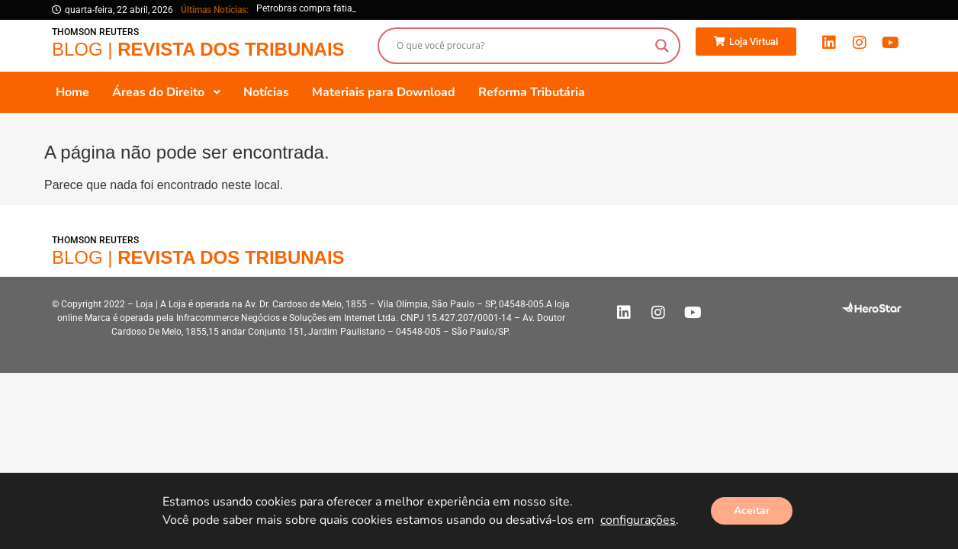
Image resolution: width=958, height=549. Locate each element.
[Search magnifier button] (662, 45)
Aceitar (752, 510)
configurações (638, 520)
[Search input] (522, 45)
